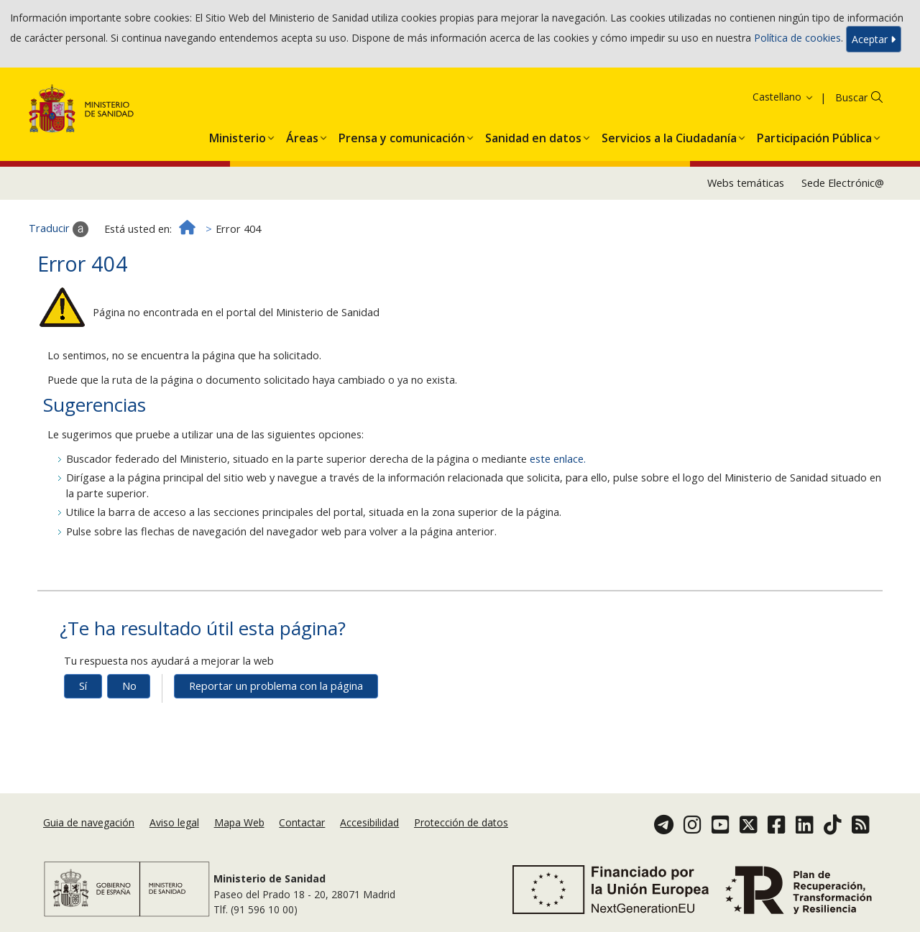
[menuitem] (237, 135)
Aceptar (874, 39)
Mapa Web (239, 822)
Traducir (58, 229)
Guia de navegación (88, 822)
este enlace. (558, 459)
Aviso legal (174, 822)
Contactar (302, 822)
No (129, 686)
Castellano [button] (783, 96)
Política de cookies (797, 38)
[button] (237, 135)
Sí (83, 686)
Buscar (851, 97)
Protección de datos (461, 822)
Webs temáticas (745, 183)
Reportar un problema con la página (276, 686)
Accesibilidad (369, 822)
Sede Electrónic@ (842, 183)
